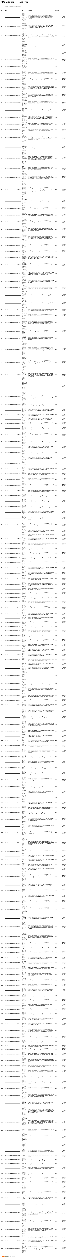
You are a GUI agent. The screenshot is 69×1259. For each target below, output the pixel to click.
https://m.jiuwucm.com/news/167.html (12, 257)
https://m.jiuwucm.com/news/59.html (12, 901)
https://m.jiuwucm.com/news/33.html (12, 1049)
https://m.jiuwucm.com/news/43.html (12, 1000)
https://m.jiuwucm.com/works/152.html (13, 385)
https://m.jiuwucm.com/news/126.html (12, 534)
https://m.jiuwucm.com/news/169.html (12, 245)
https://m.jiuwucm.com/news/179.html (12, 158)
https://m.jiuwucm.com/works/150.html (13, 404)
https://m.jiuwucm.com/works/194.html (13, 44)
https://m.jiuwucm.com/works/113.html (13, 597)
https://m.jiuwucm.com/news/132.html (12, 501)
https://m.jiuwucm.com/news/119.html (12, 567)
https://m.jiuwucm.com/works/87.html (12, 735)
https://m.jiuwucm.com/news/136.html (12, 479)
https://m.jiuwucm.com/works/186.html (13, 102)
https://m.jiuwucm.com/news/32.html (12, 1054)
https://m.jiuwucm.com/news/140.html (12, 457)
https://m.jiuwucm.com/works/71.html (12, 826)
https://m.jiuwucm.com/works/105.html (13, 635)
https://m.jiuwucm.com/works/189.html (13, 79)
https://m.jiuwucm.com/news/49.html (12, 968)
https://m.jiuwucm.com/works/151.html (13, 396)
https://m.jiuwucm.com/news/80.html (12, 773)
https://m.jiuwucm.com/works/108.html (13, 622)
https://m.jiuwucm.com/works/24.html (12, 1102)
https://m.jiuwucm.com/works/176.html (13, 189)
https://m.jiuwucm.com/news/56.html (12, 926)
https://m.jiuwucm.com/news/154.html (12, 362)
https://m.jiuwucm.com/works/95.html (12, 689)
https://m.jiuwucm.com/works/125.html (13, 538)
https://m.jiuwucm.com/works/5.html (12, 1221)
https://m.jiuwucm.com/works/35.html (12, 1041)
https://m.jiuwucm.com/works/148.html (13, 414)
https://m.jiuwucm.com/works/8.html (12, 1197)
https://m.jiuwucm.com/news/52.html (12, 952)
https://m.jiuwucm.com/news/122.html (12, 553)
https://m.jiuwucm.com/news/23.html (12, 1110)
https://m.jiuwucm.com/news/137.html (12, 473)
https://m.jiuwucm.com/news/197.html (12, 17)
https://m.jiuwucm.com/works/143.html (13, 441)
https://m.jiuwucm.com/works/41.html (12, 1009)
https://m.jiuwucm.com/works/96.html (12, 683)
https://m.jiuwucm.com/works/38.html (12, 1023)
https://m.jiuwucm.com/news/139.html (12, 463)
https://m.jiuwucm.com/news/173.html (12, 215)
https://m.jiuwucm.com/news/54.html (12, 943)
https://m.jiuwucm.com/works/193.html (13, 52)
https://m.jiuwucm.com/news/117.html (12, 578)
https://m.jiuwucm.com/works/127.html (13, 530)
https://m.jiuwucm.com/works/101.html (13, 654)
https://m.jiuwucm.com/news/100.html (12, 659)
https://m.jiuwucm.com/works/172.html (13, 221)
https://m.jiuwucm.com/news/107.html (12, 626)
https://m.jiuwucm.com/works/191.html (13, 66)
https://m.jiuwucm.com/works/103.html (13, 645)
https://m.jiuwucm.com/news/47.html (12, 980)
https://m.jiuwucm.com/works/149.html (13, 410)
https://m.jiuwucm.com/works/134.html (13, 490)
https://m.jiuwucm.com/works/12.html (12, 1178)
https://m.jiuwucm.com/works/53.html (12, 947)
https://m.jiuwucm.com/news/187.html (12, 95)
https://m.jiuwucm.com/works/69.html (12, 842)
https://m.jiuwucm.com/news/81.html (12, 767)
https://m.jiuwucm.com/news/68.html (12, 851)
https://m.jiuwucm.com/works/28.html (12, 1076)
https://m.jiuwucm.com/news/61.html (12, 890)
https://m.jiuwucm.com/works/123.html (13, 548)
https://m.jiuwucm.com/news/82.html (12, 762)
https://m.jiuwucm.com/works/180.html (13, 146)
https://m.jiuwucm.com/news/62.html (12, 884)
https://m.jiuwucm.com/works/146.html (13, 423)
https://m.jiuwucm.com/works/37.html (12, 1030)
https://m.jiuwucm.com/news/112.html (12, 601)
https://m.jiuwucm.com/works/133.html (13, 495)
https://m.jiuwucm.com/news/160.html (12, 309)
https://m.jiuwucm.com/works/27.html (12, 1082)
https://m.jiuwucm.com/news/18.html (12, 1151)
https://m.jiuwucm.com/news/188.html (12, 87)
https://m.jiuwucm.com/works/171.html (13, 229)
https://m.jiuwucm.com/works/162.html (13, 295)
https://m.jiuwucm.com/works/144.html (13, 434)
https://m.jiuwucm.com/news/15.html (12, 1163)
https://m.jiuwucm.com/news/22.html (12, 1122)
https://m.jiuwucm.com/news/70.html (12, 832)
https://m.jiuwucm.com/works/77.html (12, 791)
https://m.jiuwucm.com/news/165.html (12, 273)
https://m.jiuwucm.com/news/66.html (12, 859)
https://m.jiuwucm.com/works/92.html (12, 704)
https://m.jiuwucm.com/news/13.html (12, 1173)
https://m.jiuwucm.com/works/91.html (12, 710)
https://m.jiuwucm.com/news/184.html (12, 117)
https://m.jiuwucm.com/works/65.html (12, 864)
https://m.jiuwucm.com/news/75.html (12, 802)
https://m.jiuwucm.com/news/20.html (12, 1136)
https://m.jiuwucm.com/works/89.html (12, 724)
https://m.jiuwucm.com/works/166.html (13, 264)
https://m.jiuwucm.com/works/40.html (12, 1013)
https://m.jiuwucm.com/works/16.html (12, 1159)
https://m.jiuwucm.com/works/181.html (13, 137)
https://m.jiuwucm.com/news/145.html (12, 428)
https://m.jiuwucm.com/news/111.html (12, 607)
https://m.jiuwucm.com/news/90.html (12, 717)
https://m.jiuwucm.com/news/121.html (12, 557)
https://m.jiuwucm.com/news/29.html (12, 1071)
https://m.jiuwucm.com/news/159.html (12, 315)
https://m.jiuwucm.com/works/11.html (12, 1182)
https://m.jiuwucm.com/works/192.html (13, 59)
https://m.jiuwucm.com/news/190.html (12, 73)
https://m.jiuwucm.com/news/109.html (12, 618)
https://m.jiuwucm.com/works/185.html (13, 110)
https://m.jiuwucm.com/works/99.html (12, 663)
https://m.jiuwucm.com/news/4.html (12, 1229)
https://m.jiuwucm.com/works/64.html (12, 868)
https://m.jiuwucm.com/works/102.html (13, 649)
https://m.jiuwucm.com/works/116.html (13, 584)
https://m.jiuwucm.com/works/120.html (13, 562)
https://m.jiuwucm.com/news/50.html (12, 962)
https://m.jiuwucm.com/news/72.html (12, 819)
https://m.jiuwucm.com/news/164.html (12, 281)
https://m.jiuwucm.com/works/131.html (13, 506)
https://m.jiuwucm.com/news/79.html (12, 779)
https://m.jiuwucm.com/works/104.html (13, 640)
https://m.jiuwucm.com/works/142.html (13, 446)
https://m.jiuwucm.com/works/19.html (12, 1144)
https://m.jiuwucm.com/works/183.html (13, 124)
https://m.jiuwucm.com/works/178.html (13, 168)
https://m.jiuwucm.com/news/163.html (12, 287)
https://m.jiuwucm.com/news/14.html (12, 1168)
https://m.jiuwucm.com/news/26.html (12, 1088)
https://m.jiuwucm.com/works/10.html (12, 1186)
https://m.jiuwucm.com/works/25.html (12, 1095)
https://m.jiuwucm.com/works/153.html (13, 374)
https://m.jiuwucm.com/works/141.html (13, 452)
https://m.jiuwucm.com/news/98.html (12, 668)
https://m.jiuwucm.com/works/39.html (12, 1019)
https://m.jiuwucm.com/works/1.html (12, 1248)
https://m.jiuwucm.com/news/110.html (12, 613)
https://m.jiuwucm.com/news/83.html (12, 756)
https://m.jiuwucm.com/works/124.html (13, 543)
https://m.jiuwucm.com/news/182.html (12, 129)
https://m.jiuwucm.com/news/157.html (12, 331)
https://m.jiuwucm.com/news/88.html (12, 731)
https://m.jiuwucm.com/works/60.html (12, 895)
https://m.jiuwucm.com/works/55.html (12, 936)
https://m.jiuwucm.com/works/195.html (13, 35)
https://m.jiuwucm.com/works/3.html (12, 1236)
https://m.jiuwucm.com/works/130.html (13, 512)
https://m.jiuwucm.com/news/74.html (12, 807)
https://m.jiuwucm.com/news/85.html (12, 745)
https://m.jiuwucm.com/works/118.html (13, 573)
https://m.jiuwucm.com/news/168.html (12, 251)
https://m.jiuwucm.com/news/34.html (12, 1045)
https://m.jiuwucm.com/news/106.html (12, 630)
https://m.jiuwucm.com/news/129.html (12, 518)
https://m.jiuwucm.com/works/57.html (12, 918)
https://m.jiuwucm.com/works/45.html (12, 990)
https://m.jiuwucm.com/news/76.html (12, 797)
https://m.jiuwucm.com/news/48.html (12, 974)
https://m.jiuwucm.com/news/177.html (12, 177)
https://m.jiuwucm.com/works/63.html (12, 876)
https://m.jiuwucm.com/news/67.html (12, 855)
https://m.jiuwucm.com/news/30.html (12, 1065)
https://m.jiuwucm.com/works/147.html (13, 418)
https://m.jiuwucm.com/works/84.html (12, 751)
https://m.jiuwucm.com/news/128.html (12, 524)
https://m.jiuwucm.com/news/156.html (12, 338)
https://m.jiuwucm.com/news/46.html (12, 985)
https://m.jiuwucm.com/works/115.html (13, 589)
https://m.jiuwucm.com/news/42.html (12, 1005)
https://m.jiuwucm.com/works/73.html (12, 812)
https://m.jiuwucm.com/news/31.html (12, 1060)
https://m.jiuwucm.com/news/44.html (12, 995)
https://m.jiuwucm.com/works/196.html (13, 26)
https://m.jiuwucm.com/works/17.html (12, 1155)
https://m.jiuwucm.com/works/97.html (12, 675)
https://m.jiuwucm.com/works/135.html (13, 485)
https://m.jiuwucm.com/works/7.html (12, 1203)
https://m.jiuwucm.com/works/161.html (13, 302)
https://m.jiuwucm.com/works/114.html (13, 593)
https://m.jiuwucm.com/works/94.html (12, 695)
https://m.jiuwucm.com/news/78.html (12, 786)
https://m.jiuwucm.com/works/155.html (13, 349)
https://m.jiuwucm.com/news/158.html (12, 322)
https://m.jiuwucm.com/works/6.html (12, 1212)
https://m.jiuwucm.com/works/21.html (12, 1130)
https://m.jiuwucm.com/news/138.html (12, 468)
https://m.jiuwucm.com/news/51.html (12, 957)
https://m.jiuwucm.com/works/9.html (12, 1192)
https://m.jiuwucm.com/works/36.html (12, 1037)
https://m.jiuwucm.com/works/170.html (13, 237)
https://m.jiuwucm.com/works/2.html (12, 1240)
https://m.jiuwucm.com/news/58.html (12, 909)
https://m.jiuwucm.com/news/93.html (12, 700)
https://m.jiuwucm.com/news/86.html (12, 740)
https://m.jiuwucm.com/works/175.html (13, 200)
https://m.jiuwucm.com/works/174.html (13, 208)
